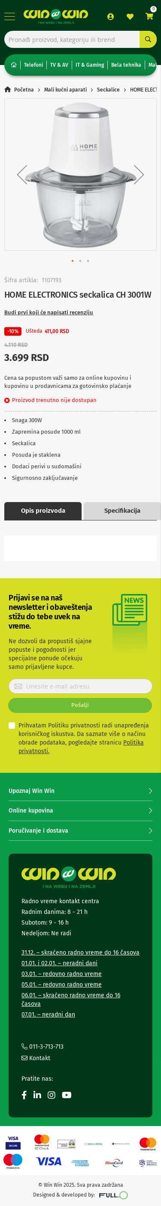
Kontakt (35, 1058)
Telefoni (33, 65)
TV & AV (59, 65)
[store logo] (56, 16)
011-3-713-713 (42, 1046)
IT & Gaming (90, 65)
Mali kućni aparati (65, 90)
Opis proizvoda (43, 510)
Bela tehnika (126, 65)
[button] (22, 174)
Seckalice (108, 90)
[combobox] (80, 39)
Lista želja (130, 16)
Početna (24, 90)
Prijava (110, 16)
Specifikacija (122, 510)
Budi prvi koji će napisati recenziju (48, 312)
